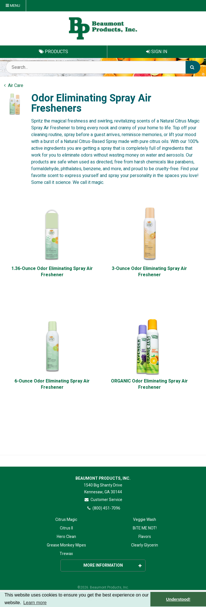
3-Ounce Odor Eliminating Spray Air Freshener (149, 271)
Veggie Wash (144, 520)
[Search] (193, 67)
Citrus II (66, 528)
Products (53, 51)
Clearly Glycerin (144, 545)
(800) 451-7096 (103, 508)
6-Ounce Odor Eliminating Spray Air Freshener (52, 384)
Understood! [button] (178, 599)
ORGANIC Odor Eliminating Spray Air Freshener (149, 384)
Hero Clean (66, 537)
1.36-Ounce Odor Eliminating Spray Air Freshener (52, 271)
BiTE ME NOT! (145, 528)
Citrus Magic (66, 520)
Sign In (156, 51)
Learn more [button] (35, 602)
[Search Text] (103, 67)
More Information (112, 565)
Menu (13, 6)
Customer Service (103, 500)
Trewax (66, 554)
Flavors (144, 537)
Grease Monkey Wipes (66, 545)
